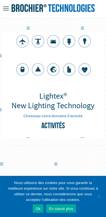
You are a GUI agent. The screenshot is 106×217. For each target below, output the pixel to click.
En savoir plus (61, 209)
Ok (38, 209)
